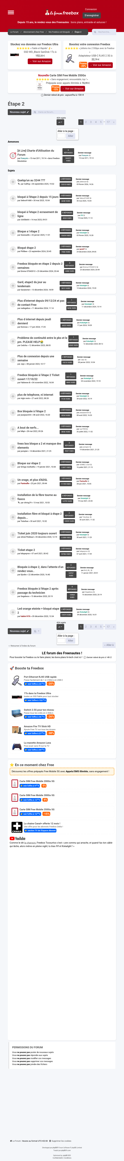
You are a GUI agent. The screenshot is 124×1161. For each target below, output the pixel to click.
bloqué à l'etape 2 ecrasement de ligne (37, 214)
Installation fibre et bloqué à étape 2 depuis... (39, 515)
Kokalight (83, 233)
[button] (11, 12)
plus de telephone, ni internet (35, 394)
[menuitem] (60, 1141)
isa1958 (83, 429)
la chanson (30, 842)
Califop (27, 184)
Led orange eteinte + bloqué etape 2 (38, 610)
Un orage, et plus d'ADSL (32, 479)
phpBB (54, 1148)
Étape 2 (16, 104)
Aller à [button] (110, 645)
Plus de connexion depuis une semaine (35, 358)
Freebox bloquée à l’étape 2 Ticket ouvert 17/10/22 (38, 377)
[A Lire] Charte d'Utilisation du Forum (35, 152)
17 (108, 122)
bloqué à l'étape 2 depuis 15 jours (38, 196)
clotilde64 (25, 220)
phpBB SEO (67, 1155)
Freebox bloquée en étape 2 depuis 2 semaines (39, 265)
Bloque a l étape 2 (28, 231)
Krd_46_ (87, 570)
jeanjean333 (26, 415)
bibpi (23, 431)
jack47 (82, 249)
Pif (82, 216)
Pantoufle (25, 483)
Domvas (24, 327)
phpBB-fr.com (66, 1150)
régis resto (25, 398)
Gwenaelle (25, 235)
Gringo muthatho (28, 467)
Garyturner (25, 290)
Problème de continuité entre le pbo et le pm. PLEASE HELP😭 (42, 340)
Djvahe (24, 575)
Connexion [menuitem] (91, 9)
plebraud (83, 182)
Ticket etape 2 (26, 550)
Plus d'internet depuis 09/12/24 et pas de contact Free (40, 302)
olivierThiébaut (27, 537)
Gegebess (25, 596)
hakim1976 (25, 616)
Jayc (23, 364)
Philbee (24, 251)
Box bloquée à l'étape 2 (31, 411)
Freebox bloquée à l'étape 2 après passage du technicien (37, 590)
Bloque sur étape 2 (29, 463)
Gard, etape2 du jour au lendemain (31, 284)
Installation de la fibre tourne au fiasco (37, 497)
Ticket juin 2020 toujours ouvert (37, 533)
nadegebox (25, 308)
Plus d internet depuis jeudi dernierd (34, 321)
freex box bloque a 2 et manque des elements (39, 445)
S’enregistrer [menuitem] (92, 15)
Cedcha (24, 345)
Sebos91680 (26, 200)
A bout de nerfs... (28, 427)
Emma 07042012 (28, 271)
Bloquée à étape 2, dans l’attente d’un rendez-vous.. (40, 569)
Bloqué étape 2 (26, 248)
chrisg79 (28, 503)
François (24, 158)
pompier (24, 451)
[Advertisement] (62, 1103)
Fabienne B (25, 382)
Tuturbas (25, 521)
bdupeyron (25, 553)
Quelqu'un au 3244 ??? (31, 180)
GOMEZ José (85, 465)
